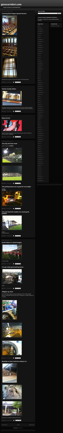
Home (18, 424)
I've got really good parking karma (12, 267)
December (40, 29)
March (39, 80)
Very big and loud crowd (9, 143)
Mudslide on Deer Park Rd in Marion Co (14, 361)
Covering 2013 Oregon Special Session (14, 13)
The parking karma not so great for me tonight (16, 186)
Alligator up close (7, 291)
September (40, 41)
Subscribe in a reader (55, 25)
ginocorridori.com (11, 4)
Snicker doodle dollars (9, 89)
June (39, 35)
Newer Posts (4, 424)
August (39, 43)
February (39, 82)
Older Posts (31, 424)
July (38, 55)
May (38, 25)
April (39, 78)
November (40, 31)
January (39, 27)
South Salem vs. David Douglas (12, 242)
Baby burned (6, 118)
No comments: (9, 82)
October (39, 33)
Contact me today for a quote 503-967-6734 (11, 7)
